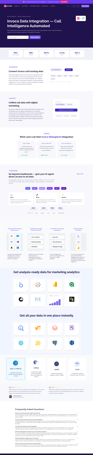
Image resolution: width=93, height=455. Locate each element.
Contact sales (75, 6)
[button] (17, 6)
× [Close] (91, 2)
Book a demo (85, 6)
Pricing (53, 6)
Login (67, 6)
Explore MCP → (80, 173)
